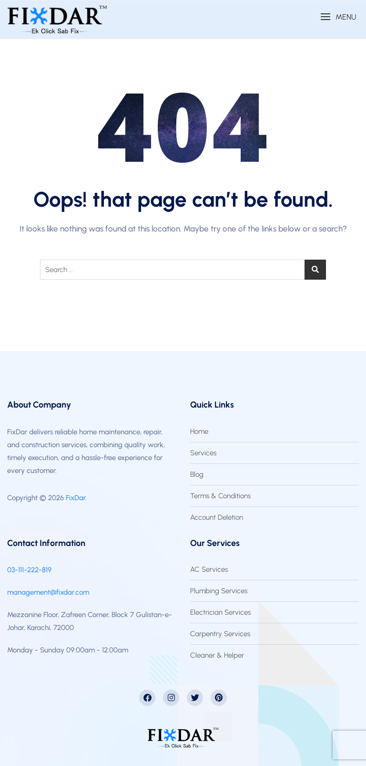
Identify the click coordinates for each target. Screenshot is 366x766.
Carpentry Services (220, 634)
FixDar (75, 497)
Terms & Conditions (220, 496)
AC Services (209, 569)
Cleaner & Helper (217, 655)
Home (199, 431)
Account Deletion (216, 517)
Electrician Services (220, 612)
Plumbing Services (218, 591)
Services (203, 453)
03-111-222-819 (29, 570)
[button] (338, 16)
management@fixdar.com (48, 592)
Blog (196, 474)
